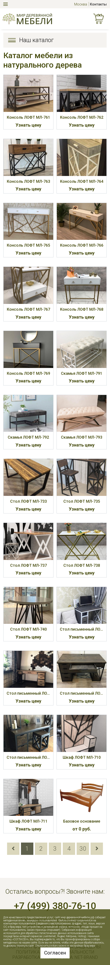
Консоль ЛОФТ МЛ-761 (28, 117)
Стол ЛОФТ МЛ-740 (28, 629)
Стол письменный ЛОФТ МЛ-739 (28, 757)
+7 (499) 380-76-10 (55, 905)
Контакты (98, 4)
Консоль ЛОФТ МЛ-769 (28, 373)
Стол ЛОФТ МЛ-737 (28, 565)
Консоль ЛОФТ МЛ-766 (81, 245)
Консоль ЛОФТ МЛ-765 (28, 245)
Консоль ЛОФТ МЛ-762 (81, 117)
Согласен (55, 953)
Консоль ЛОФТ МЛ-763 (28, 181)
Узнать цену (28, 125)
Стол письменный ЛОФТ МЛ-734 (81, 693)
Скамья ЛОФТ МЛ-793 (81, 437)
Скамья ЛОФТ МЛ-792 (28, 437)
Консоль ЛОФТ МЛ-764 (81, 181)
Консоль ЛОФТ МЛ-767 (28, 309)
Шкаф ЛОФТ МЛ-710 (82, 757)
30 (83, 848)
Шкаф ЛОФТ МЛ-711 (28, 821)
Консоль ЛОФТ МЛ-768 (81, 309)
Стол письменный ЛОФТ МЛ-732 (28, 693)
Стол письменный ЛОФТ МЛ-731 (81, 629)
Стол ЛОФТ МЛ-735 (81, 501)
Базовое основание (81, 821)
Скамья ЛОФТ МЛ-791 (81, 373)
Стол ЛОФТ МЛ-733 (28, 501)
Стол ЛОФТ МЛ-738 (81, 565)
